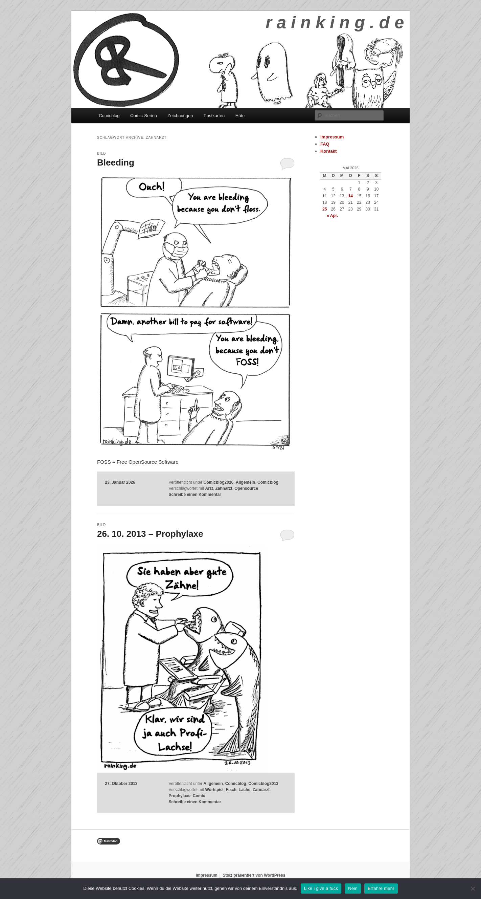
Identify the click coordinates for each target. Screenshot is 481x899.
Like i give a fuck (321, 888)
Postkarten (214, 115)
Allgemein (245, 482)
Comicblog (109, 115)
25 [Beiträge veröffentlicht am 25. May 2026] (324, 209)
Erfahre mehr (381, 888)
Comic (199, 795)
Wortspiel (214, 789)
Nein (353, 888)
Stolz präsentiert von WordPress (254, 875)
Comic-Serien (143, 115)
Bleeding (115, 162)
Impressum (332, 136)
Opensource (246, 488)
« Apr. (332, 215)
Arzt (209, 488)
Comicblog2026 (219, 482)
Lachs (245, 789)
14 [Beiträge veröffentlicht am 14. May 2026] (350, 196)
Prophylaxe (179, 795)
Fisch (231, 789)
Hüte (240, 115)
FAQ (324, 144)
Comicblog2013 (263, 783)
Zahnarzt (223, 488)
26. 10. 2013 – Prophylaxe (150, 534)
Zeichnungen (180, 115)
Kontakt (328, 151)
